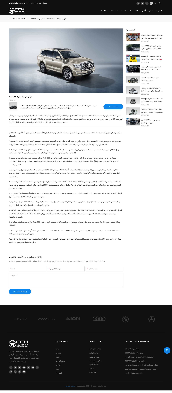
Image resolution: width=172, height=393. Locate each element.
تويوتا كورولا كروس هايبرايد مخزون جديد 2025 (150, 79)
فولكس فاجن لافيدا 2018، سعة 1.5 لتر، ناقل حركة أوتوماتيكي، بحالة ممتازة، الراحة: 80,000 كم (151, 47)
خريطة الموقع (71, 386)
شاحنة (91, 368)
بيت (57, 349)
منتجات (58, 353)
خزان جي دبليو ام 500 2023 (56, 19)
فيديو (41, 19)
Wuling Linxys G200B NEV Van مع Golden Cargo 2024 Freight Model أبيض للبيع (152, 100)
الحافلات (92, 372)
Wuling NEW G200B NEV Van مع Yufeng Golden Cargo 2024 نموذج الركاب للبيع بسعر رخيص (152, 111)
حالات (58, 365)
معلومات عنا (60, 361)
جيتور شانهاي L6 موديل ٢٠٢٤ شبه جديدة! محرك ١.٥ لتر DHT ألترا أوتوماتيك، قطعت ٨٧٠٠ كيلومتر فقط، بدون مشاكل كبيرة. (152, 37)
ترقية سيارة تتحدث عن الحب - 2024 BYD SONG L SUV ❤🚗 (151, 58)
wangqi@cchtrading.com (144, 357)
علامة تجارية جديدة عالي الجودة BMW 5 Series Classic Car (151, 68)
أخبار (57, 369)
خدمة (58, 357)
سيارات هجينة (94, 357)
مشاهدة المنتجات (113, 107)
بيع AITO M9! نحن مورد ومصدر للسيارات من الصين (151, 121)
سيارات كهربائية (95, 349)
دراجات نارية (94, 364)
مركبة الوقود (94, 353)
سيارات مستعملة (95, 361)
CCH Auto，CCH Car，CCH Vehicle (22, 19)
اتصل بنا (59, 373)
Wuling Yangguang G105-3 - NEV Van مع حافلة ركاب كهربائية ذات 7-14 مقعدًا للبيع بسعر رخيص (152, 90)
